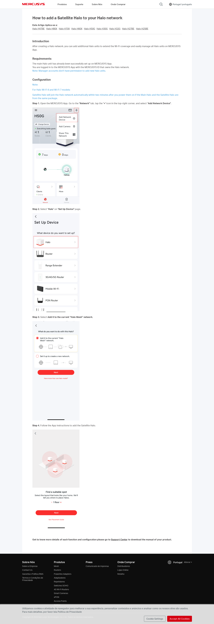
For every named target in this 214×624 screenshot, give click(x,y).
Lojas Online (122, 570)
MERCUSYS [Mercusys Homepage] (33, 4)
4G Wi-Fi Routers (61, 589)
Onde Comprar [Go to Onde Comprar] (118, 4)
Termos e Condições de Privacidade (32, 579)
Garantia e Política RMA (32, 574)
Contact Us (27, 570)
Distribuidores (123, 566)
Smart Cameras (61, 593)
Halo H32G (114, 28)
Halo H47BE (38, 28)
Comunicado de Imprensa (97, 566)
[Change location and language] (180, 4)
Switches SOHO (61, 585)
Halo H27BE (128, 28)
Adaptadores (59, 578)
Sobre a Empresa (29, 566)
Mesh (56, 566)
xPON (56, 597)
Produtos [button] (62, 4)
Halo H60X (76, 28)
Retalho (120, 574)
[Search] (161, 4)
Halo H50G (89, 28)
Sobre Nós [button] (97, 4)
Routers (57, 570)
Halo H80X (51, 28)
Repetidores (59, 581)
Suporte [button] (79, 4)
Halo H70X (64, 28)
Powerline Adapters (62, 574)
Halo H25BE (142, 28)
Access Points (60, 601)
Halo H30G (102, 28)
